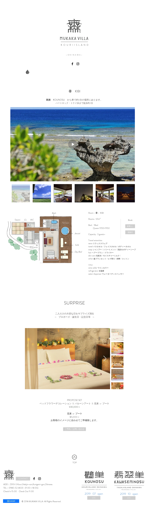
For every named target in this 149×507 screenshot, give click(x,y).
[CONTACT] (23, 478)
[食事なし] (130, 226)
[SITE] (93, 498)
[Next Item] (129, 144)
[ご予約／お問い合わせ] (74, 429)
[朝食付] (130, 232)
